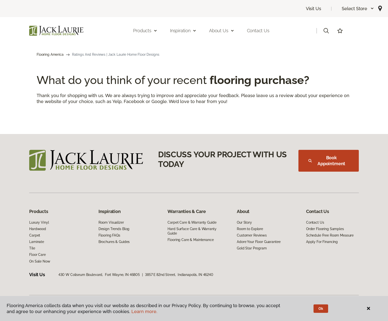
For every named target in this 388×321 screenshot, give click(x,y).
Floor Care (37, 255)
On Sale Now (39, 261)
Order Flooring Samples (325, 229)
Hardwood (37, 229)
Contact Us (258, 30)
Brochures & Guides (114, 242)
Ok (320, 309)
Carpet (34, 235)
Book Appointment (326, 160)
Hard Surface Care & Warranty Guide (192, 231)
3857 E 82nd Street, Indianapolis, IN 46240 (179, 275)
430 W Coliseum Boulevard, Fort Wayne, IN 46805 (99, 275)
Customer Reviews (252, 235)
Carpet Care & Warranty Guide (192, 222)
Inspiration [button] (183, 30)
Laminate (36, 242)
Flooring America (50, 54)
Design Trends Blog (113, 229)
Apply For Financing (322, 242)
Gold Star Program (252, 248)
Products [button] (145, 30)
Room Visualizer (111, 222)
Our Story (244, 222)
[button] (358, 8)
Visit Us (313, 8)
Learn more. (144, 311)
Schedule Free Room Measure (330, 235)
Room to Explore (250, 229)
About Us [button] (221, 30)
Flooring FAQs (109, 235)
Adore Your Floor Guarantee (258, 242)
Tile (32, 248)
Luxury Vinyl (39, 222)
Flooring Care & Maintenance (191, 240)
